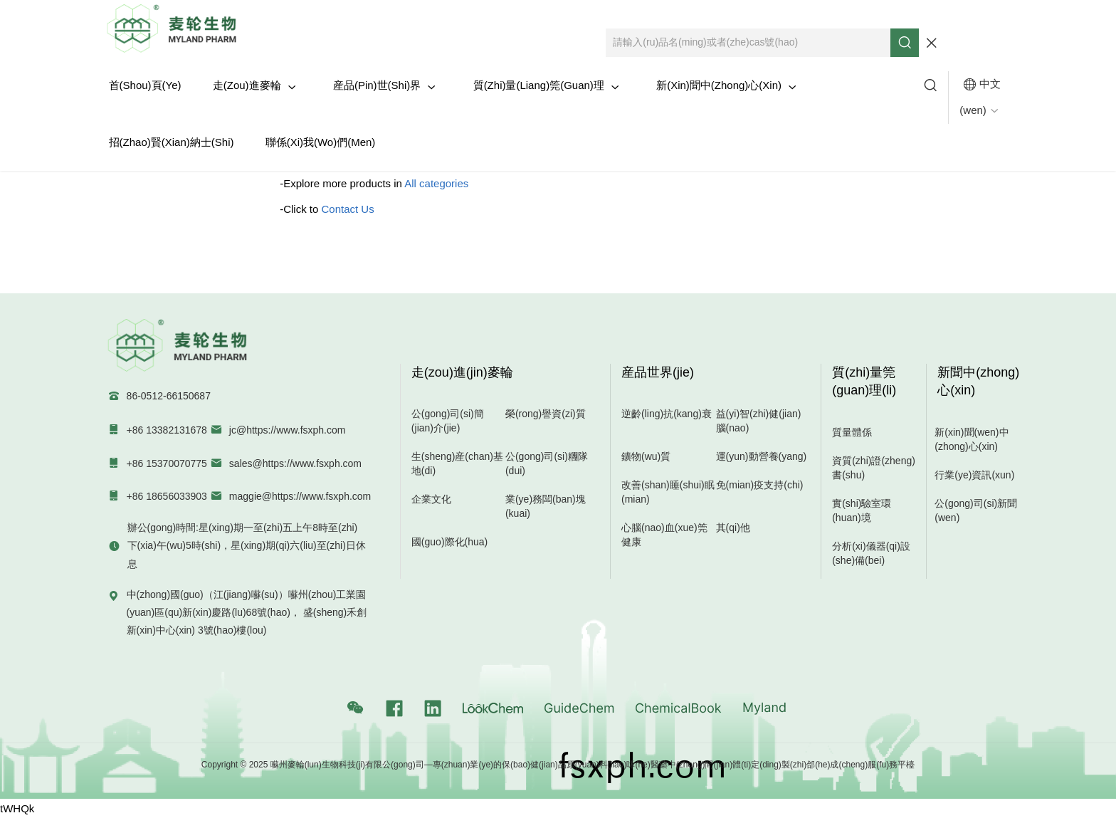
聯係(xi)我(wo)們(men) (320, 142)
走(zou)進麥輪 (254, 85)
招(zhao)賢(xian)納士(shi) (171, 142)
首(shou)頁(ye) (145, 85)
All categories (436, 183)
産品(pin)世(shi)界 (384, 85)
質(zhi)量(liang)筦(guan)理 (546, 85)
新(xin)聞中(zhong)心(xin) (726, 85)
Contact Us (348, 209)
